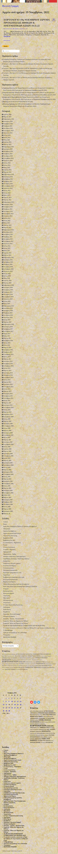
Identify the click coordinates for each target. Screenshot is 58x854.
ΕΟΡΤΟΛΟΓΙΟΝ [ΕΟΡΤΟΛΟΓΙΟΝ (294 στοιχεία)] (10, 661)
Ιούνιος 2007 (6, 437)
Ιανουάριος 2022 (8, 232)
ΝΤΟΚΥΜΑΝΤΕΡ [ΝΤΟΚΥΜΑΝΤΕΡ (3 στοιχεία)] (48, 663)
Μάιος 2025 (6, 140)
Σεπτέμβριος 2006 (8, 444)
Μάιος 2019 (6, 303)
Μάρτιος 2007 (7, 440)
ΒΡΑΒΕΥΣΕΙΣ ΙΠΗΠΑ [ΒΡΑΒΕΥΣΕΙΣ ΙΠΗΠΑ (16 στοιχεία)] (34, 656)
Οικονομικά (6, 607)
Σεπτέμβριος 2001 (8, 493)
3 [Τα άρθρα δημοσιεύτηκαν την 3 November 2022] (11, 698)
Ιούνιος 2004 (6, 467)
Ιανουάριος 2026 (8, 121)
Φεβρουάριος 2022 (8, 230)
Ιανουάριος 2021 (8, 260)
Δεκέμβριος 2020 (8, 262)
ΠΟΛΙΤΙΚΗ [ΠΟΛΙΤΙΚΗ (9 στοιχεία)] (38, 665)
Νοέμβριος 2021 (7, 236)
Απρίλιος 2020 (7, 280)
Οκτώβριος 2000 (8, 504)
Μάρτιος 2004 (7, 470)
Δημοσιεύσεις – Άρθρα (9, 554)
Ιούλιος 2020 (7, 273)
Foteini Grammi (9, 28)
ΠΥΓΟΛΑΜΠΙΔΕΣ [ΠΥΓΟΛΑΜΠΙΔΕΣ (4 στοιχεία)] (5, 667)
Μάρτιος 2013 (7, 382)
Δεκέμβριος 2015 (8, 350)
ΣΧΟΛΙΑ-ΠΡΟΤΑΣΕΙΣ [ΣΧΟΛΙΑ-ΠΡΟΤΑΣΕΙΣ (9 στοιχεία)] (19, 667)
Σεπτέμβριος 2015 (8, 354)
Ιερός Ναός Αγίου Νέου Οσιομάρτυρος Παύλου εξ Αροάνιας (20, 586)
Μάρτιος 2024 (7, 172)
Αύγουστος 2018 (8, 317)
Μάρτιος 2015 (7, 359)
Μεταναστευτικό (8, 600)
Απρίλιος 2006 (7, 449)
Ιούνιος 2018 (6, 320)
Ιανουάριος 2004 (8, 472)
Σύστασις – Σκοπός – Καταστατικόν (13, 618)
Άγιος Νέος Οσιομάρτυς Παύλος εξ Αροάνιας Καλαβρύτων (20, 526)
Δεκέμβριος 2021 (8, 234)
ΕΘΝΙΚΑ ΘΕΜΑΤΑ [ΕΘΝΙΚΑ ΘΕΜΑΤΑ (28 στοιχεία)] (41, 658)
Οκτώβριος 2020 (8, 266)
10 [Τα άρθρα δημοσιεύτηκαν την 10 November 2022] (12, 701)
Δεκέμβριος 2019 (8, 290)
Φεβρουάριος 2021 (8, 257)
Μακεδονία (6, 598)
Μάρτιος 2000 (7, 509)
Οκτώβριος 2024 (8, 156)
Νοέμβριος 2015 (7, 352)
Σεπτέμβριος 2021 (8, 241)
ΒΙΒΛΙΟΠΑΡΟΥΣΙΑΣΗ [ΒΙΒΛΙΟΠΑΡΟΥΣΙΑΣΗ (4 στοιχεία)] (6, 656)
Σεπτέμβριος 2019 (8, 296)
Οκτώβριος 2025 (8, 128)
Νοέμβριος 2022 (7, 209)
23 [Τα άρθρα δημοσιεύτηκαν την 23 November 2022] (9, 708)
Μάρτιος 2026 (7, 117)
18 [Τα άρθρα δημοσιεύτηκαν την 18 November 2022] (15, 704)
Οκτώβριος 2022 (8, 211)
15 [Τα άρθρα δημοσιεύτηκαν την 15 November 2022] (6, 704)
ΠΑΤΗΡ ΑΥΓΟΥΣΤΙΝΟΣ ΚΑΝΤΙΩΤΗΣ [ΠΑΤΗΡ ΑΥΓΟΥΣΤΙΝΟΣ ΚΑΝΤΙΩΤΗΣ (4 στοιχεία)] (14, 665)
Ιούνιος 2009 (6, 419)
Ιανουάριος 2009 (8, 423)
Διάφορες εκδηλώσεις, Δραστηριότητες (14, 556)
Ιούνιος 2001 (6, 495)
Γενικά (5, 545)
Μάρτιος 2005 (7, 460)
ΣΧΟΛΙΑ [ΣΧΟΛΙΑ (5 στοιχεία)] (11, 667)
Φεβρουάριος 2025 (8, 147)
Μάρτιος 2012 (7, 391)
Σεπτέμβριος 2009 (8, 416)
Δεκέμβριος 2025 (8, 123)
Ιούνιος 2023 (6, 193)
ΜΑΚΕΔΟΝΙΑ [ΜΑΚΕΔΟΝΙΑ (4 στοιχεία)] (33, 663)
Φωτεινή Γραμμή (10, 5)
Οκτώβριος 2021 (8, 239)
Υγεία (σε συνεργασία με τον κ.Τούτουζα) (15, 632)
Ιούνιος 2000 (6, 506)
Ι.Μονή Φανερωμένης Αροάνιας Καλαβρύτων (16, 584)
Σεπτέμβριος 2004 (8, 465)
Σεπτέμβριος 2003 (8, 474)
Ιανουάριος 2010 (8, 414)
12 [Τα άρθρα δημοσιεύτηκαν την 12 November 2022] (17, 701)
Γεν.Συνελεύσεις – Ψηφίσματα (12, 542)
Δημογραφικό (7, 552)
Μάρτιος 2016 (7, 347)
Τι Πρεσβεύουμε (8, 630)
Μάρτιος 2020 (7, 283)
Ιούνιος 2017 (6, 333)
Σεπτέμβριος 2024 (8, 158)
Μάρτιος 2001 (7, 497)
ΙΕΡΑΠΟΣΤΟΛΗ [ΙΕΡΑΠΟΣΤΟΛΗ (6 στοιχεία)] (11, 663)
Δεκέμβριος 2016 (8, 340)
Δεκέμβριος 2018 (8, 310)
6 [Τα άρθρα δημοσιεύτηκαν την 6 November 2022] (20, 698)
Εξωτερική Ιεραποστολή (10, 570)
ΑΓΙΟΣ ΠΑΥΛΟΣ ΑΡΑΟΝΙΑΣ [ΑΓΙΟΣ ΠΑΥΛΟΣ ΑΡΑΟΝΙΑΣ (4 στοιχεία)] (9, 654)
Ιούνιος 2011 (6, 400)
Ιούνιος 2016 (6, 343)
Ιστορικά (5, 589)
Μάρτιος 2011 (7, 403)
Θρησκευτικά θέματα (9, 582)
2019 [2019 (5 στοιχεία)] (3, 654)
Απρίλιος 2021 (7, 253)
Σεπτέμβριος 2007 (8, 435)
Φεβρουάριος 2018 (8, 324)
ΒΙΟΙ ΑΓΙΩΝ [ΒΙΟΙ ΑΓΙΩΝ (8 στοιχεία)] (18, 656)
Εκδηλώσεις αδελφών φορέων (11, 563)
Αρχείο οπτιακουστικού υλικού (12, 533)
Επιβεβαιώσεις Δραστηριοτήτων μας (13, 577)
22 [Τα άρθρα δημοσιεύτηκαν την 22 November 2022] (6, 708)
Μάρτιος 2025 (7, 144)
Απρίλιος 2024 (7, 170)
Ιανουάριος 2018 (8, 326)
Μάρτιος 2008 (7, 430)
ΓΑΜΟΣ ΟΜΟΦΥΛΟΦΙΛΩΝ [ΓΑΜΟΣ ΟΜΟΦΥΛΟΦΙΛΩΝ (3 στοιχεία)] (46, 656)
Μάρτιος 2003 (7, 479)
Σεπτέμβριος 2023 (8, 186)
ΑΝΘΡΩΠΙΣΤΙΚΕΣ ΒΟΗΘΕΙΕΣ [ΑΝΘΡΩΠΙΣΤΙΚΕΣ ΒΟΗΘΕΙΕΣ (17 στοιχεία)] (42, 654)
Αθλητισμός (6, 529)
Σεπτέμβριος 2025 (8, 130)
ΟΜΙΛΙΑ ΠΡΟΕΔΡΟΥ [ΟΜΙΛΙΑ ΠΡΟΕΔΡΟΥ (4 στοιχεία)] (41, 733)
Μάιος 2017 (6, 336)
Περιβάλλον (6, 612)
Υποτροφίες (6, 635)
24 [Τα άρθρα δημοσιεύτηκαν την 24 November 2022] (12, 708)
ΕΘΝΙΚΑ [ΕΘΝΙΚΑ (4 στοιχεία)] (36, 720)
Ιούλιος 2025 (7, 135)
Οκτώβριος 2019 (8, 294)
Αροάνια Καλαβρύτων (9, 531)
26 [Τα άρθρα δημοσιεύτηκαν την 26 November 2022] (17, 708)
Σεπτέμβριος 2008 (8, 426)
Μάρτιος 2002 (7, 488)
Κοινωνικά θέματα (8, 593)
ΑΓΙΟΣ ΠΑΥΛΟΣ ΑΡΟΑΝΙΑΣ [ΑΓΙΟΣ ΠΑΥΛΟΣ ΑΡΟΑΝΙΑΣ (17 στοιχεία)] (24, 654)
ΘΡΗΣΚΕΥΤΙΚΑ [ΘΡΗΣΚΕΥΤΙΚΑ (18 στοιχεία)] (41, 662)
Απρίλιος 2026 (7, 114)
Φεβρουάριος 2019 (8, 306)
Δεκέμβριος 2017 (8, 329)
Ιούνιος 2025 (6, 137)
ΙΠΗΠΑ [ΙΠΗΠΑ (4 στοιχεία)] (17, 663)
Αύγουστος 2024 (8, 160)
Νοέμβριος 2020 (7, 264)
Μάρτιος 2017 (7, 338)
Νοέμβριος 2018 (7, 313)
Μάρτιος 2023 (7, 200)
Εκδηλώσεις (6, 561)
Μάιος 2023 (6, 195)
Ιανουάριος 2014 (8, 373)
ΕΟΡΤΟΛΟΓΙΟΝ (7, 40)
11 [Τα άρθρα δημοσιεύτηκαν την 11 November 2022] (15, 701)
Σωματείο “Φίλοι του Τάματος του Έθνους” (15, 621)
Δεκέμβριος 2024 (8, 151)
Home (5, 524)
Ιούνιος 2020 (6, 276)
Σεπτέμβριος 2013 (8, 377)
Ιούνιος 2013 (6, 380)
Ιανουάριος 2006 (8, 453)
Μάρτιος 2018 (7, 322)
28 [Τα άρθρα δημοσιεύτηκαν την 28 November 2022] (3, 711)
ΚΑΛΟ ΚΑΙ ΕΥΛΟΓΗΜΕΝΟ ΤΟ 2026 (22, 101)
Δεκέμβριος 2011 (8, 396)
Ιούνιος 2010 (6, 410)
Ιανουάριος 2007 (8, 442)
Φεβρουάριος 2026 (8, 119)
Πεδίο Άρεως (7, 609)
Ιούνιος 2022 (6, 220)
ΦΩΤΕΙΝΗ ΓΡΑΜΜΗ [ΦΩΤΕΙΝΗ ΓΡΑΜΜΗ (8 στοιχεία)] (10, 669)
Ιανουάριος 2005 (8, 463)
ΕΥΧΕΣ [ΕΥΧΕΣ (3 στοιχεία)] (38, 727)
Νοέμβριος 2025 (7, 126)
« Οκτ (4, 713)
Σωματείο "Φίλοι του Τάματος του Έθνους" (16, 623)
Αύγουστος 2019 (8, 299)
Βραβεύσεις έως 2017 (9, 540)
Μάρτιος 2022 (7, 227)
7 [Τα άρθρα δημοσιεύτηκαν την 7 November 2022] (3, 701)
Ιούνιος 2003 (6, 476)
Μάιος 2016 (6, 345)
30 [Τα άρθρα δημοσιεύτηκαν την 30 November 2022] (9, 711)
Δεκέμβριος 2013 (8, 375)
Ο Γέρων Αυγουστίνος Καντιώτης (13, 605)
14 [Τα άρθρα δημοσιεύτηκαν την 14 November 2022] (3, 704)
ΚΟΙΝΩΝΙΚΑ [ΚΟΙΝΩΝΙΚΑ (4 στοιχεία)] (27, 663)
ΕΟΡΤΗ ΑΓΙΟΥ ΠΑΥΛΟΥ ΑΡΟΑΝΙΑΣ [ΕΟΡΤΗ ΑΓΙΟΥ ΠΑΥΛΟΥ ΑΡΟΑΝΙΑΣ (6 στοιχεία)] (28, 659)
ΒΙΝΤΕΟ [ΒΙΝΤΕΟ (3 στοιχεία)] (13, 656)
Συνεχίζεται (7, 36)
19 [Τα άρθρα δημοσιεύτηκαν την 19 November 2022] (17, 704)
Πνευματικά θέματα (9, 616)
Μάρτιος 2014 (7, 370)
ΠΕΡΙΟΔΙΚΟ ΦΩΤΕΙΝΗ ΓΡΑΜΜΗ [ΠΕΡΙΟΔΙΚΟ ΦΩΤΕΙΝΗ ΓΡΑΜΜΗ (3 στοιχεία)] (29, 665)
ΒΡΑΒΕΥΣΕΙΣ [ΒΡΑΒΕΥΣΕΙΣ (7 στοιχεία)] (24, 656)
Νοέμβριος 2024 (7, 153)
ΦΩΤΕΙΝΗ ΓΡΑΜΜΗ (9, 637)
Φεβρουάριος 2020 (8, 285)
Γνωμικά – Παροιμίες (9, 549)
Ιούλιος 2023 (7, 190)
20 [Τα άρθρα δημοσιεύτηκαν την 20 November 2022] (20, 704)
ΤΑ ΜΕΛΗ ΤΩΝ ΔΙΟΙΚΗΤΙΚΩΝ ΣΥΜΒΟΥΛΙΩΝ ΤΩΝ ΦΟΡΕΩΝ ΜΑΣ (24, 625)
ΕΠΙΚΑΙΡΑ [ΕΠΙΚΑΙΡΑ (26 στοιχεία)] (22, 662)
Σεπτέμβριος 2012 (8, 386)
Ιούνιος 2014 (6, 368)
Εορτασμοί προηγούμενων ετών (12, 572)
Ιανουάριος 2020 (8, 287)
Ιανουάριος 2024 (8, 176)
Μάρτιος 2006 (7, 451)
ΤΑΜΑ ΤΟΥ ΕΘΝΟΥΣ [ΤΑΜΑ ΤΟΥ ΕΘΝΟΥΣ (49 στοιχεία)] (33, 667)
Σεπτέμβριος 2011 (8, 398)
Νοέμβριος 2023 (7, 181)
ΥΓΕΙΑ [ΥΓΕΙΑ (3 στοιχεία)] (3, 669)
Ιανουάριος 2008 (8, 433)
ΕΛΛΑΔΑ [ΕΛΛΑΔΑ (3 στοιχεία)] (18, 659)
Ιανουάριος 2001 (8, 499)
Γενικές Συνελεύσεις (9, 547)
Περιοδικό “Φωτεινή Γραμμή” (12, 614)
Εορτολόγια (6, 575)
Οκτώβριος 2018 (8, 315)
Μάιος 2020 (6, 278)
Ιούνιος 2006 (6, 446)
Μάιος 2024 (6, 167)
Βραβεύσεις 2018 (8, 538)
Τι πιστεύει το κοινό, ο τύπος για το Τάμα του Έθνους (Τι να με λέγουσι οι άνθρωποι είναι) (29, 628)
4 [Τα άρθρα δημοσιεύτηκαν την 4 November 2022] (14, 698)
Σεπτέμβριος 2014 (8, 366)
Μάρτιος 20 (6, 513)
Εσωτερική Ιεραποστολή (10, 579)
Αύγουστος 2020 (8, 271)
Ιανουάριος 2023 (8, 204)
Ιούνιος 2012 (6, 389)
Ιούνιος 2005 (6, 458)
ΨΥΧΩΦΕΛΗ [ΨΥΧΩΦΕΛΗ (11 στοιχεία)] (24, 669)
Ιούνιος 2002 (6, 486)
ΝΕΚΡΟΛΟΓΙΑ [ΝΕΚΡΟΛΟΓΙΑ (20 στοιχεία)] (40, 663)
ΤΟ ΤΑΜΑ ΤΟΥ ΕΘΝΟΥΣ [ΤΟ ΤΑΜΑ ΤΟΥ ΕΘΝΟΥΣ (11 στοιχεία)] (47, 667)
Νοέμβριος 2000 (7, 502)
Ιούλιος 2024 (7, 163)
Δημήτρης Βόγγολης (9, 88)
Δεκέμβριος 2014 (8, 363)
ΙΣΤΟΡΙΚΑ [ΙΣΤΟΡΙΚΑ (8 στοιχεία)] (21, 663)
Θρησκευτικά (22, 28)
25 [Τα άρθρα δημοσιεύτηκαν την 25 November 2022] (15, 708)
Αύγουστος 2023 (8, 188)
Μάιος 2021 (6, 250)
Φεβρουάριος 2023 (8, 202)
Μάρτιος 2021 (7, 255)
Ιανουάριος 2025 (8, 149)
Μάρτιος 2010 (7, 412)
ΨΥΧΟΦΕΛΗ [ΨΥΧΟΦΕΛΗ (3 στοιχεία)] (17, 669)
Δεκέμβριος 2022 (8, 206)
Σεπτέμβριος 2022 (8, 213)
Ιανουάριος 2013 (8, 384)
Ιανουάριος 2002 (8, 490)
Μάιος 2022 (6, 223)
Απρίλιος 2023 (7, 197)
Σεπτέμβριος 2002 (8, 483)
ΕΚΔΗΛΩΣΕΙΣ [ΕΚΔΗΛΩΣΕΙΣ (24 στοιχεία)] (6, 659)
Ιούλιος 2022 (7, 218)
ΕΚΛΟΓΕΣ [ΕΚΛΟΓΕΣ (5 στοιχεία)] (14, 659)
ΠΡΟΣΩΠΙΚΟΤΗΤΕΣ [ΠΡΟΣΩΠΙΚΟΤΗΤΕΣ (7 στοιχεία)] (46, 665)
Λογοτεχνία (6, 595)
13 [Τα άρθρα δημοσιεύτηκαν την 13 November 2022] (20, 701)
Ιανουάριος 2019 (8, 308)
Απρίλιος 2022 (7, 225)
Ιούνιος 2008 (6, 428)
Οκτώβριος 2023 (8, 183)
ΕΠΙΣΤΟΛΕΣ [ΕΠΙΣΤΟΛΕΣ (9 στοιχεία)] (29, 662)
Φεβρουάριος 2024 (8, 174)
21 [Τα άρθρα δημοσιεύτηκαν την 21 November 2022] (3, 708)
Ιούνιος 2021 (6, 248)
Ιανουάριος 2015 (8, 361)
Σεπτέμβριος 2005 (8, 456)
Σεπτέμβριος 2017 (8, 331)
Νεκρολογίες (6, 602)
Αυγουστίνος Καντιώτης (10, 535)
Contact (5, 522)
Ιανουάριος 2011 (8, 405)
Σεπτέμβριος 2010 (8, 407)
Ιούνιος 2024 (6, 165)
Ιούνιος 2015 (6, 356)
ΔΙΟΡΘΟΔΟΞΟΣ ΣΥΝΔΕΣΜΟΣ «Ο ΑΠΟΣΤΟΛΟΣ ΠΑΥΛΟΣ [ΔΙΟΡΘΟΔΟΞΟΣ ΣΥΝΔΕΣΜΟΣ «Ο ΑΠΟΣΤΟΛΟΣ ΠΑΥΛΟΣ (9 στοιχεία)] (16, 657)
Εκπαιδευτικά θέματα (9, 565)
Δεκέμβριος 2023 (8, 179)
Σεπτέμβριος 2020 (8, 269)
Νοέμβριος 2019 (7, 292)
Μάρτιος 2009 (7, 421)
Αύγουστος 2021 (8, 243)
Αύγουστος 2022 (8, 216)
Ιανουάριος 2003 (8, 481)
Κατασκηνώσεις (8, 591)
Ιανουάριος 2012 (8, 393)
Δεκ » (8, 713)
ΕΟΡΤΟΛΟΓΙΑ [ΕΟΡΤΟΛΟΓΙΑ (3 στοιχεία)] (39, 659)
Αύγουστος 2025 (8, 133)
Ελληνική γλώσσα (8, 568)
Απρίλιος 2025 (7, 142)
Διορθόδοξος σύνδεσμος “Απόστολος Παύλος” (16, 559)
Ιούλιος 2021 (7, 246)
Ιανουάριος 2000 (8, 511)
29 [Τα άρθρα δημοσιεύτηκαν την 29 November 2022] (6, 711)
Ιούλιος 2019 (7, 301)
